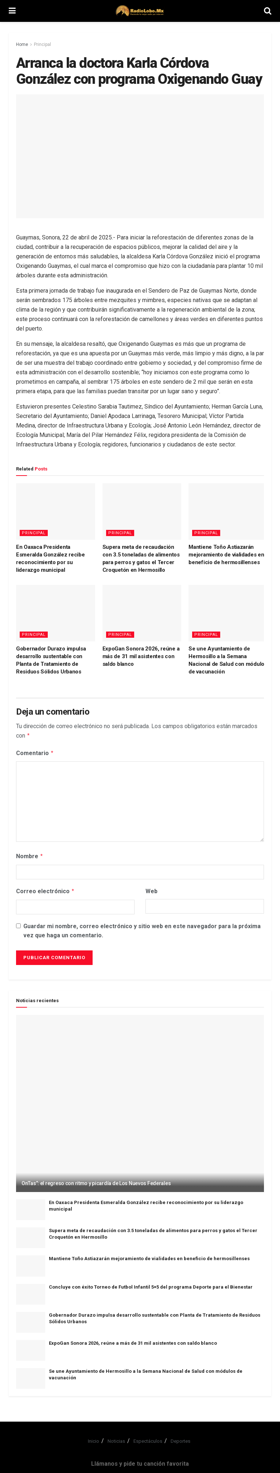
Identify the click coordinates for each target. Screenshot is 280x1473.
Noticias (116, 1438)
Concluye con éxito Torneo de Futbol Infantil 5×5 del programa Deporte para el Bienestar (151, 1284)
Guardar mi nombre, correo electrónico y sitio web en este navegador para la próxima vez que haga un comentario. (142, 928)
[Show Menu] (12, 11)
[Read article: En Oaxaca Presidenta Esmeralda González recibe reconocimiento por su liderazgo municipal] (55, 511)
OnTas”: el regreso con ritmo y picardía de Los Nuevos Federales (96, 1180)
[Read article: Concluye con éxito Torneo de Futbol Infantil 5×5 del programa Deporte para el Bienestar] (30, 1291)
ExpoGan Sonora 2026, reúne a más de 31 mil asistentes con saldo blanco (141, 656)
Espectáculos (147, 1438)
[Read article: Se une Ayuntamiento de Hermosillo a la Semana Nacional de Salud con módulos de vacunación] (228, 613)
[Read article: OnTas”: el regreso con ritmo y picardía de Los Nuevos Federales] (140, 1100)
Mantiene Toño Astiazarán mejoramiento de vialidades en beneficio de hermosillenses (226, 555)
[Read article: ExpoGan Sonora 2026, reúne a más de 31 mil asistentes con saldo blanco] (142, 613)
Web (151, 889)
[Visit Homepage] (140, 11)
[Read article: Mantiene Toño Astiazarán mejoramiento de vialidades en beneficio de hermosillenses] (228, 511)
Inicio (93, 1438)
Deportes (180, 1438)
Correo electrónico (45, 889)
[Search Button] (267, 11)
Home (22, 44)
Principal (42, 44)
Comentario (35, 752)
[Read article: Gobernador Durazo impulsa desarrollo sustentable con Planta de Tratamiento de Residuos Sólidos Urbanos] (55, 613)
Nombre (29, 855)
